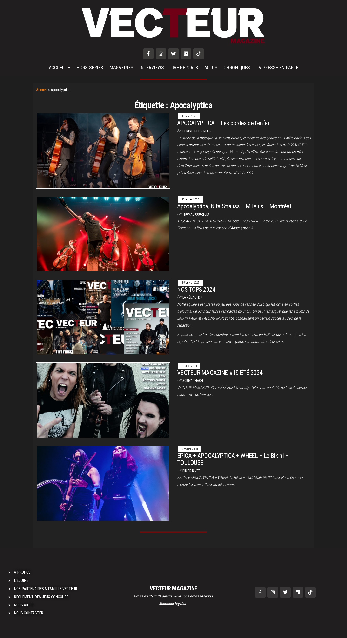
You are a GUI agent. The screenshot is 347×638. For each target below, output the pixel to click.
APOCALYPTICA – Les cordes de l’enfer (223, 123)
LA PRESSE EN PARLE (277, 67)
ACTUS (210, 67)
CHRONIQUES (237, 67)
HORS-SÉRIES (89, 67)
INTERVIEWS (152, 67)
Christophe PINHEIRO (198, 131)
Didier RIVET (191, 471)
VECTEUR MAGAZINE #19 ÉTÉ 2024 (220, 372)
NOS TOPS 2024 (196, 289)
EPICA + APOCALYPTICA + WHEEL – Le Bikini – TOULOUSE (232, 459)
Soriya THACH (192, 381)
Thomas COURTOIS (195, 214)
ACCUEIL (59, 67)
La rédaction (192, 297)
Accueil (41, 90)
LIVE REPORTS (184, 67)
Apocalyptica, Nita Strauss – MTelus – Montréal (234, 206)
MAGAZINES (121, 67)
